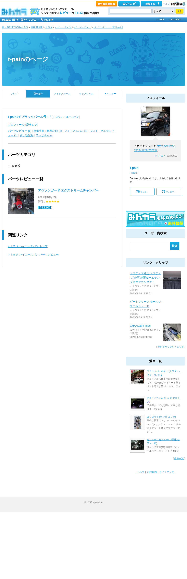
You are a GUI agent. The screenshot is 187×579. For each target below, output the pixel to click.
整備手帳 (38, 130)
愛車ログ (31, 124)
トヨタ (48, 27)
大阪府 (134, 173)
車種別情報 (37, 27)
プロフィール (16, 124)
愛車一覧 (179, 458)
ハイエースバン (63, 27)
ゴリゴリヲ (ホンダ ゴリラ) (161, 416)
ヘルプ (166, 4)
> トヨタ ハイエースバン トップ (28, 246)
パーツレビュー (82, 27)
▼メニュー (110, 93)
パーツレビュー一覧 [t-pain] (108, 27)
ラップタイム (86, 93)
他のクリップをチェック (171, 347)
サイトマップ (167, 472)
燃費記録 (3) (54, 130)
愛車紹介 (38, 93)
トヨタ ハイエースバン (66, 116)
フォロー (142, 191)
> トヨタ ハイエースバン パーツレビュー (33, 254)
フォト (94, 130)
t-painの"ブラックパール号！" (29, 117)
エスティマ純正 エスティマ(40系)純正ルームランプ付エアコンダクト (145, 278)
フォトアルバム (62, 93)
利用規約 (152, 472)
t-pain (134, 168)
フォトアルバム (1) (76, 130)
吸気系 (16, 165)
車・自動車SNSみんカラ (15, 27)
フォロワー (169, 191)
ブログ (14, 93)
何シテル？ (160, 156)
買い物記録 (26, 135)
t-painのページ (28, 59)
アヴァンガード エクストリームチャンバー (68, 190)
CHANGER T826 (140, 325)
